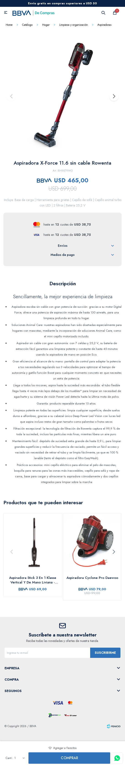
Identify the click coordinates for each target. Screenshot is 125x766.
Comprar (69, 758)
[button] (113, 96)
